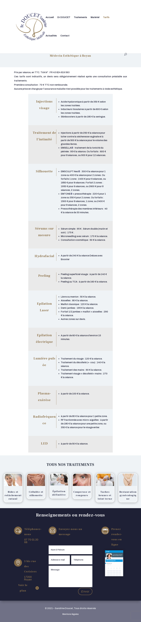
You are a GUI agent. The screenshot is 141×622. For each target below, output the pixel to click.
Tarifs (106, 17)
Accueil (50, 17)
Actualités (51, 36)
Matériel (95, 17)
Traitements (80, 17)
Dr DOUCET (63, 17)
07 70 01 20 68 (31, 541)
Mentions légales (70, 614)
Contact (64, 36)
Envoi (85, 591)
